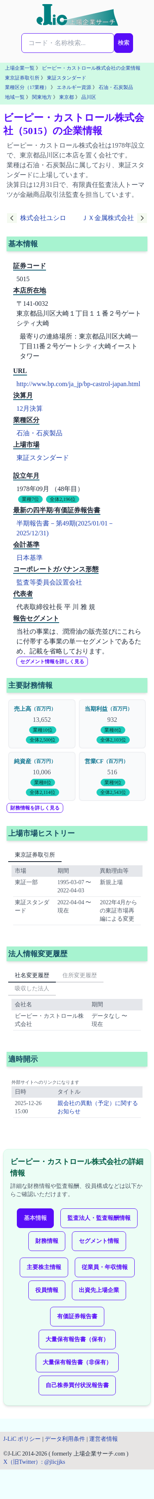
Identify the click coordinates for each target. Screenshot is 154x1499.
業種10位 (43, 730)
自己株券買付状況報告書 (77, 1385)
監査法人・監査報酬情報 (99, 1218)
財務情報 (46, 1241)
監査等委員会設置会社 (49, 582)
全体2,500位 (42, 740)
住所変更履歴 (79, 975)
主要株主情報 (44, 1267)
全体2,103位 (113, 740)
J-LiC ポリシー (22, 1439)
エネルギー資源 (74, 87)
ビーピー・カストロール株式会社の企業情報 (91, 68)
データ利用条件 (65, 1439)
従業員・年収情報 (105, 1267)
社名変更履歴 (32, 975)
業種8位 (113, 730)
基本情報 (35, 1218)
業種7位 (30, 499)
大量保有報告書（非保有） (77, 1362)
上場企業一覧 (19, 68)
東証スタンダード (66, 78)
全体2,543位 (113, 792)
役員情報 (46, 1290)
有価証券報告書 (77, 1316)
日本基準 (29, 557)
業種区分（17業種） (27, 87)
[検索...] (67, 43)
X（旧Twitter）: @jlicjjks (34, 1462)
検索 (123, 43)
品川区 (88, 97)
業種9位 (113, 782)
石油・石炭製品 (116, 87)
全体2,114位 (42, 792)
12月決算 (29, 408)
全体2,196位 (63, 499)
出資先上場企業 (99, 1290)
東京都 (66, 97)
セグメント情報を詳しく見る (52, 661)
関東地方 (42, 97)
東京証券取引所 (22, 78)
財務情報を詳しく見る (35, 808)
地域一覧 (15, 97)
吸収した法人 (32, 988)
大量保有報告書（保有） (77, 1339)
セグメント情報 (99, 1241)
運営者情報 (103, 1439)
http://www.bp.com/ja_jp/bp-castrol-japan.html (78, 383)
